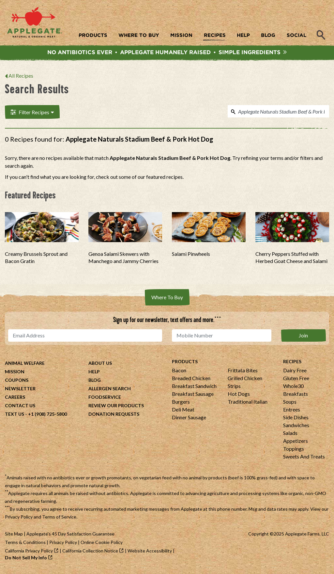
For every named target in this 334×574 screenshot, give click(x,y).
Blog (94, 381)
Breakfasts (295, 395)
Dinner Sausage (189, 419)
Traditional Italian (247, 403)
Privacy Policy (19, 518)
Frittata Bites (243, 372)
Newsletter (20, 390)
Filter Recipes (31, 113)
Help (94, 373)
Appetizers (295, 442)
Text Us (14, 415)
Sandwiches (296, 427)
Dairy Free (295, 372)
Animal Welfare (25, 364)
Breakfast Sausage (193, 395)
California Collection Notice (90, 552)
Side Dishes (296, 419)
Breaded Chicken (191, 380)
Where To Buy (167, 299)
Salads (290, 434)
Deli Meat (183, 411)
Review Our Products (116, 407)
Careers (15, 398)
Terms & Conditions (25, 544)
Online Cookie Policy (102, 544)
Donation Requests (113, 415)
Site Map (14, 535)
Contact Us (20, 407)
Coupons (16, 381)
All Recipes (20, 77)
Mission (14, 373)
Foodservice (104, 398)
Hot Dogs (239, 395)
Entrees (291, 411)
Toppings (293, 450)
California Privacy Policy (29, 552)
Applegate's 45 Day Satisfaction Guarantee (70, 535)
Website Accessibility (150, 552)
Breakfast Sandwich (194, 387)
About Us (100, 364)
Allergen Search (109, 390)
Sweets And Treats (304, 458)
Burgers (181, 403)
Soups (289, 403)
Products (185, 363)
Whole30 (293, 387)
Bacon (179, 372)
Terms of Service (59, 518)
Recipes (292, 363)
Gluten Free (296, 380)
